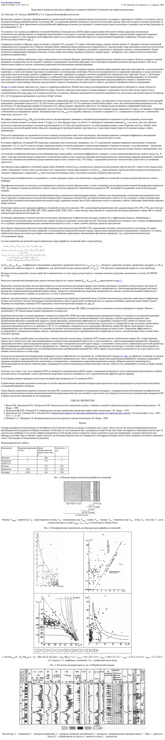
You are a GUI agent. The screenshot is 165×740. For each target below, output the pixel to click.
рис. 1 (30, 39)
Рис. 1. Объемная (62, 477)
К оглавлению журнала (10, 2)
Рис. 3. (53, 665)
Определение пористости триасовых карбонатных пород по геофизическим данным (91, 413)
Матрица (5, 443)
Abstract (82, 423)
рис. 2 (7, 87)
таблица (5, 180)
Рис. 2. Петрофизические (56, 528)
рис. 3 (119, 280)
